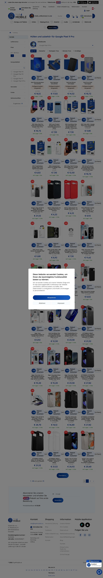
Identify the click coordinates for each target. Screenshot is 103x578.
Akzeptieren (51, 298)
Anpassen (61, 303)
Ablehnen (42, 303)
